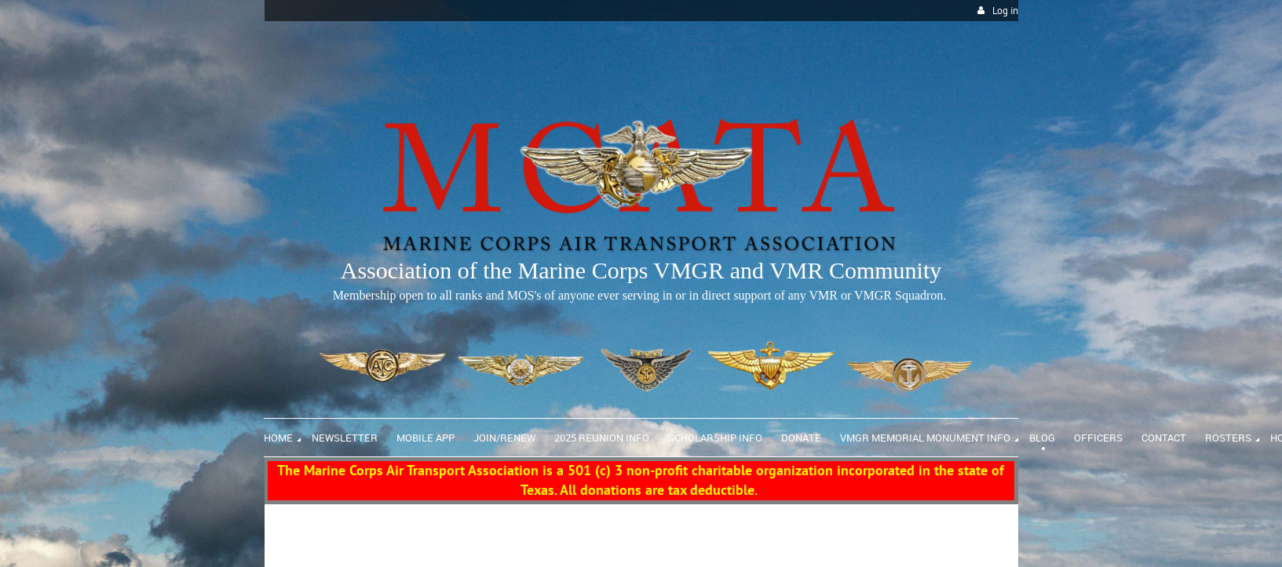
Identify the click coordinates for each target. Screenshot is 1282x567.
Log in (1005, 10)
